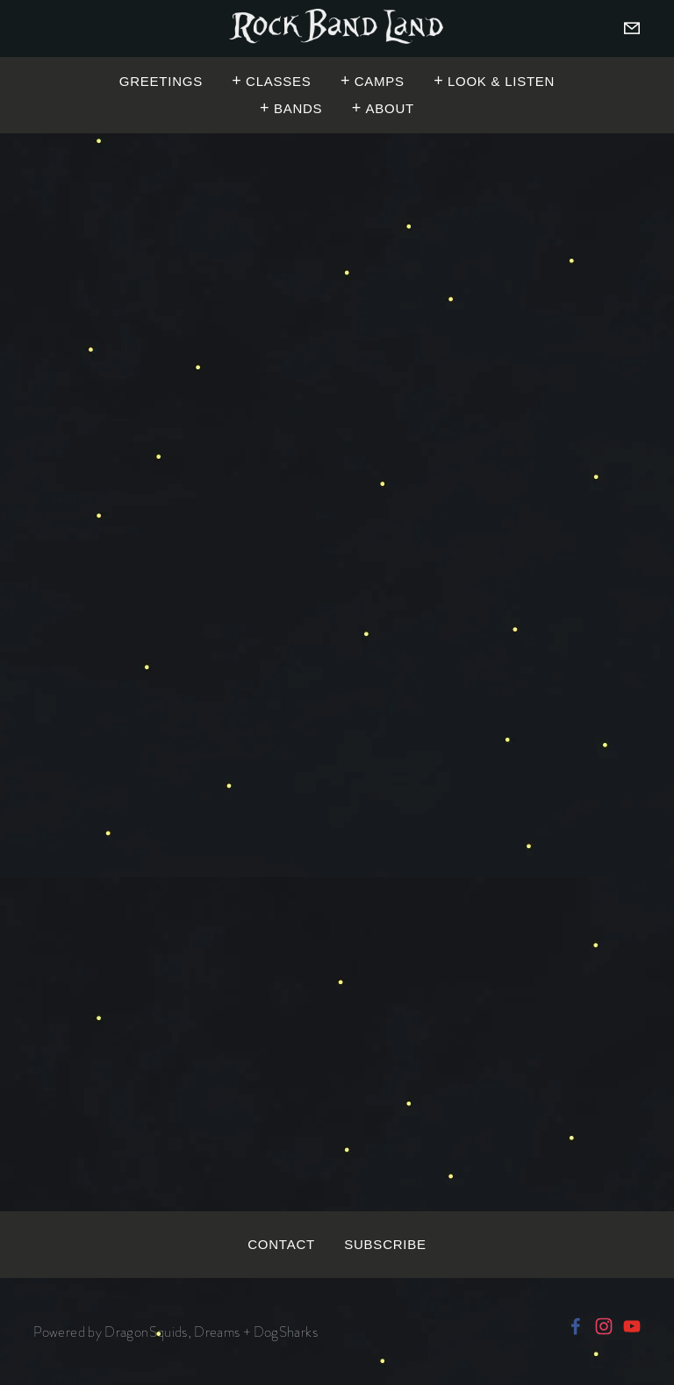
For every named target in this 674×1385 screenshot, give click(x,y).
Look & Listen (501, 81)
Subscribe (385, 1244)
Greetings (161, 81)
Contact (281, 1244)
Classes (278, 81)
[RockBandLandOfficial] (632, 1326)
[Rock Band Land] (604, 1326)
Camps (380, 81)
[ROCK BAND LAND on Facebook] (575, 1326)
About (389, 108)
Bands (298, 108)
